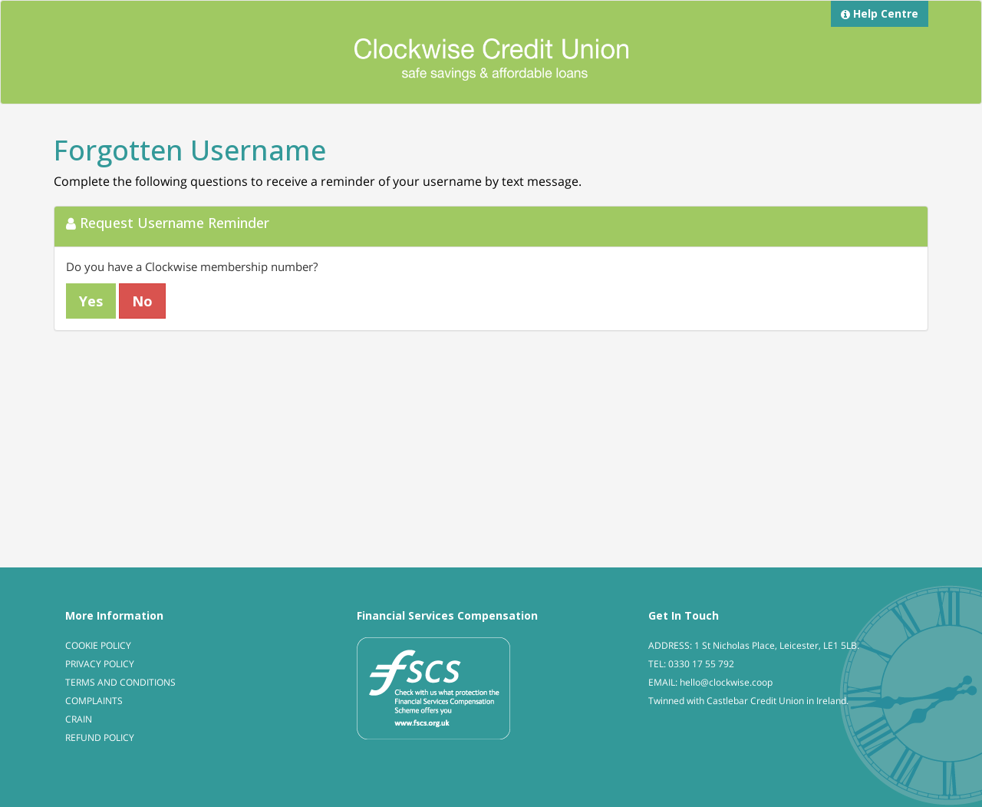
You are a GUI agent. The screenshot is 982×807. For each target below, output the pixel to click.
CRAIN (78, 719)
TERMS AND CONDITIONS (120, 682)
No (142, 301)
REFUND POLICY (99, 737)
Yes (91, 301)
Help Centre (879, 13)
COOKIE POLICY (98, 645)
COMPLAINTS (94, 700)
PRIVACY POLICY (99, 663)
